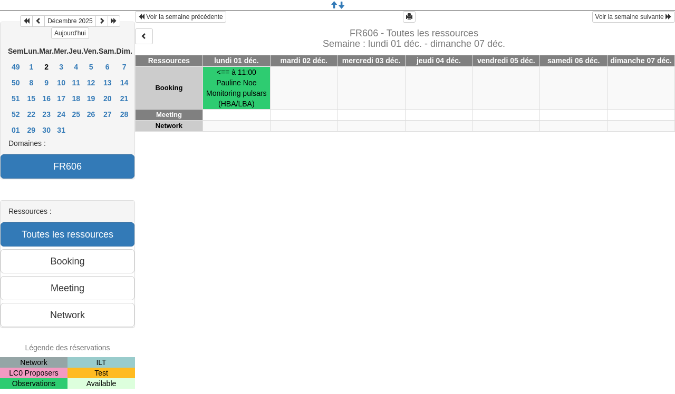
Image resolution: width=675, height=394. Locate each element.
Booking (168, 88)
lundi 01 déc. (236, 60)
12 (91, 82)
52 (16, 114)
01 (16, 130)
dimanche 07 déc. (641, 60)
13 (107, 82)
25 (76, 114)
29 (31, 130)
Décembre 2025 (69, 21)
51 (16, 98)
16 (46, 98)
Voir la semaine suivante (633, 17)
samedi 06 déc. (573, 60)
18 (76, 98)
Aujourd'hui (70, 33)
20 (107, 98)
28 (124, 114)
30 (46, 130)
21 (124, 98)
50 (16, 82)
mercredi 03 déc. (371, 60)
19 (91, 98)
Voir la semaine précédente (180, 17)
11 (76, 82)
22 (31, 114)
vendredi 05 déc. (506, 60)
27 (107, 114)
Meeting (169, 115)
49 (16, 67)
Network (169, 126)
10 (61, 82)
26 (91, 114)
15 (31, 98)
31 (61, 130)
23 (46, 114)
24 (61, 114)
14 (124, 82)
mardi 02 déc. (303, 60)
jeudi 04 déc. (439, 60)
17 (61, 98)
